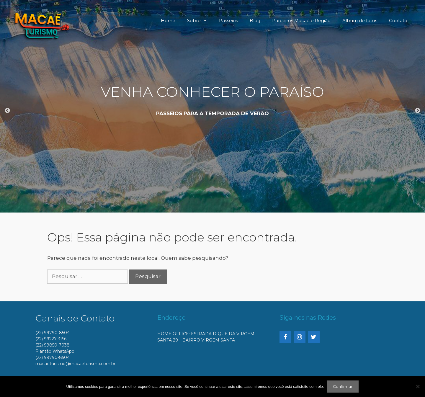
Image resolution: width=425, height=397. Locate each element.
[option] (212, 106)
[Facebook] (285, 337)
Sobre (200, 21)
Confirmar (342, 386)
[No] (418, 386)
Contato (398, 20)
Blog (255, 20)
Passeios (228, 20)
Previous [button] (7, 111)
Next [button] (418, 111)
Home (168, 20)
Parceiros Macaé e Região (301, 20)
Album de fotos (359, 20)
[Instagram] (299, 337)
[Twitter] (314, 337)
